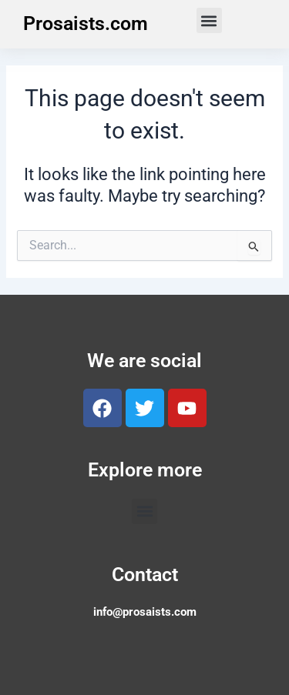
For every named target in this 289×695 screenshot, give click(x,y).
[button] (209, 20)
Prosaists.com (85, 23)
